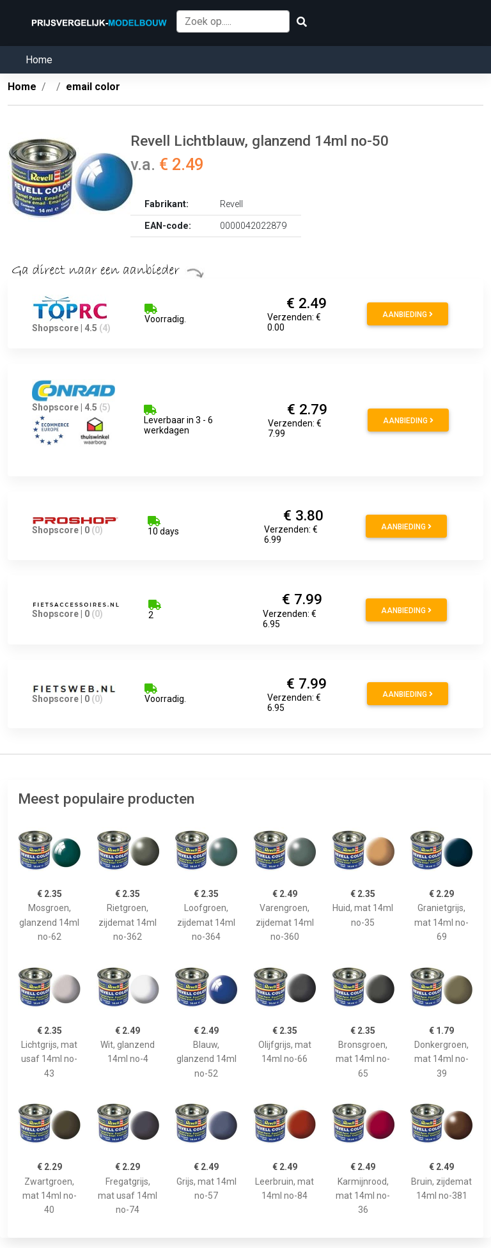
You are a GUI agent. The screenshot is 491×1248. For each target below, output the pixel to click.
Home (39, 60)
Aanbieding (407, 314)
